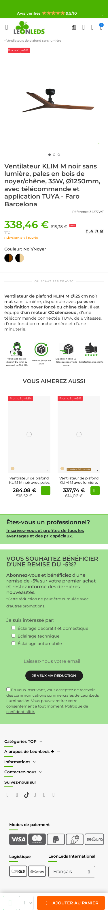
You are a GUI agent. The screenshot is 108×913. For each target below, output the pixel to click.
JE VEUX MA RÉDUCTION (54, 675)
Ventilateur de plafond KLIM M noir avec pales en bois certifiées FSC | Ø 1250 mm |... (29, 484)
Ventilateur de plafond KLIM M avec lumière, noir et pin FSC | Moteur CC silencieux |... (79, 484)
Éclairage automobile (40, 643)
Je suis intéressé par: (30, 620)
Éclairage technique (39, 636)
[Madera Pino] (12, 468)
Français (72, 871)
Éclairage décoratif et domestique (53, 628)
